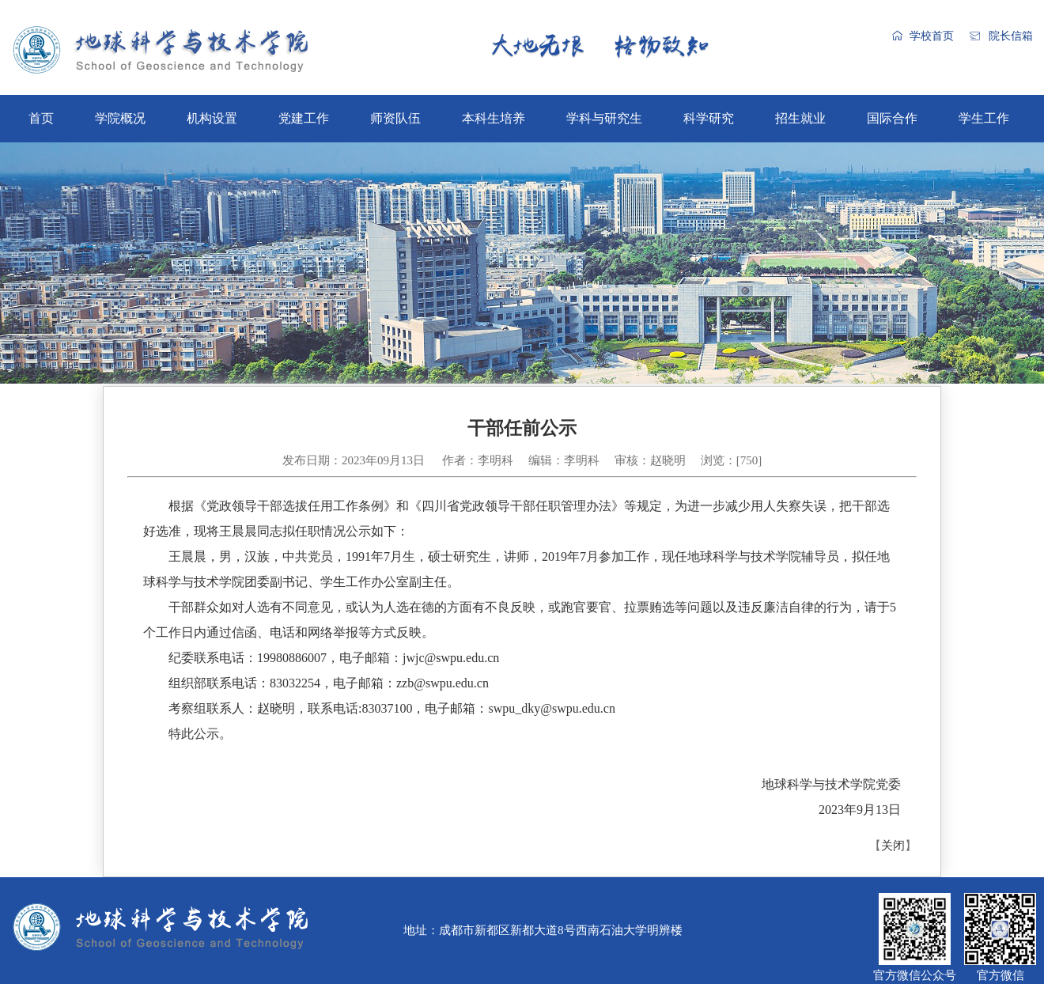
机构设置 (212, 118)
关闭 (893, 845)
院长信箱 (1011, 36)
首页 (41, 118)
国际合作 (892, 118)
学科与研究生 (604, 118)
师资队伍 (395, 118)
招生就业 (800, 118)
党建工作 (303, 118)
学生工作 (984, 118)
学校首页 (932, 36)
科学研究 (708, 118)
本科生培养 (493, 118)
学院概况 (120, 118)
